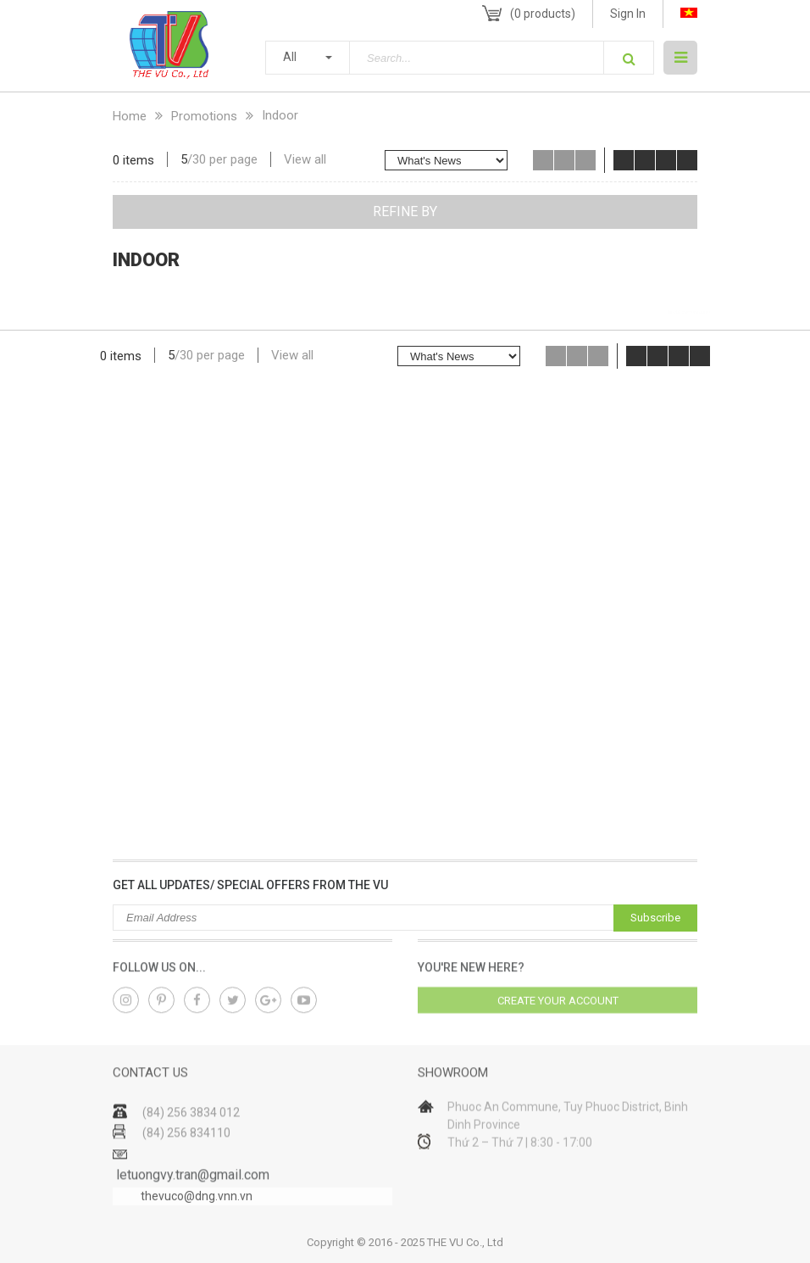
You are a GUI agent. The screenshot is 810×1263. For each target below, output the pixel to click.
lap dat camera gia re (689, 311)
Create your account (558, 1007)
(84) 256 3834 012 (191, 1136)
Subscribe (655, 917)
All (290, 57)
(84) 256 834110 (186, 1156)
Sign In (628, 13)
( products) (542, 13)
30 (199, 159)
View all (305, 159)
